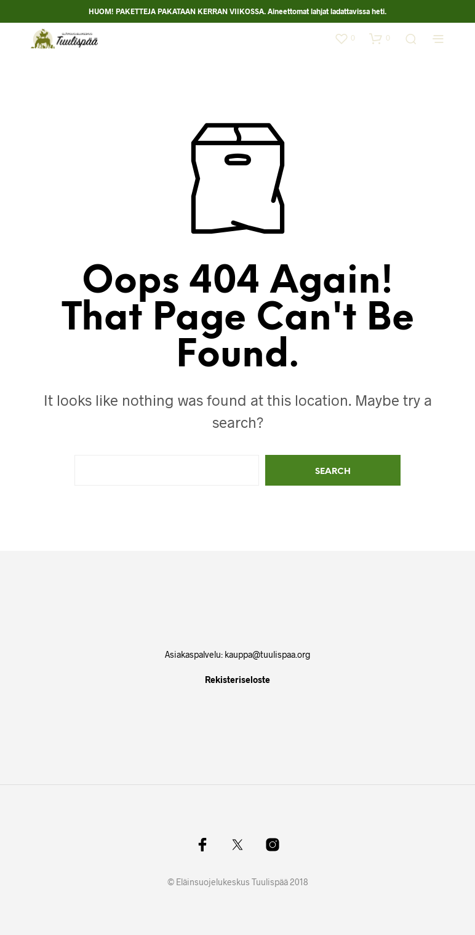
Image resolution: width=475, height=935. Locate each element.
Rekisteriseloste (237, 679)
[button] (344, 38)
